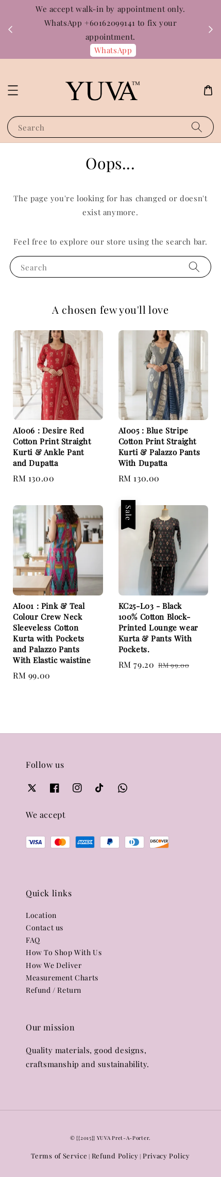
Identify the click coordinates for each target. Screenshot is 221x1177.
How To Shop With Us (63, 952)
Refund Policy (115, 1155)
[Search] (196, 127)
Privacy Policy (166, 1155)
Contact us (44, 927)
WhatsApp (113, 50)
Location (41, 915)
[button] (13, 90)
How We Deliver (53, 965)
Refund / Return (53, 990)
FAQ (33, 940)
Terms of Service (59, 1155)
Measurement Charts (62, 977)
